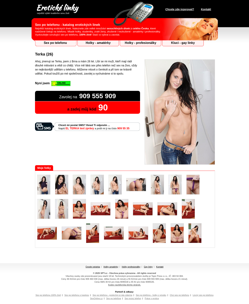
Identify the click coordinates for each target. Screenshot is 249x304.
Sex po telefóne (113, 298)
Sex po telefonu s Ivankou (76, 295)
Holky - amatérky (98, 42)
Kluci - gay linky (183, 42)
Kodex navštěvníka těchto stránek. (124, 285)
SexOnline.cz (96, 298)
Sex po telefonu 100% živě (48, 295)
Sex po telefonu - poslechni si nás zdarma (112, 295)
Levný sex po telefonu (203, 295)
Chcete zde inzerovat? (179, 9)
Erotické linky (57, 8)
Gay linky (148, 267)
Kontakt (206, 9)
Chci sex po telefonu (179, 295)
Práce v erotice (152, 298)
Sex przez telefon (133, 298)
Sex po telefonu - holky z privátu (151, 295)
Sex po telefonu (55, 42)
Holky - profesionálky (140, 42)
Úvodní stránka (93, 267)
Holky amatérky (110, 267)
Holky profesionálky (131, 267)
